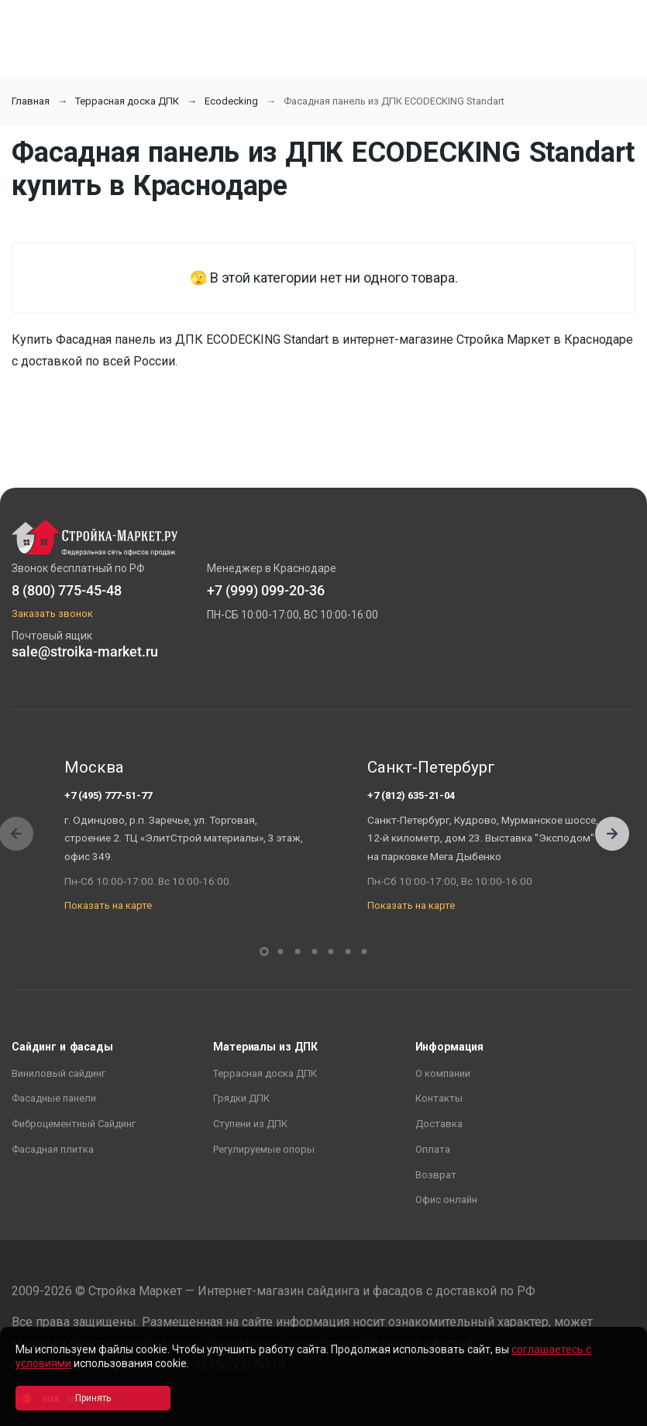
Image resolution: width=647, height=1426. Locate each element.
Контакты (439, 1098)
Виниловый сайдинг (58, 1073)
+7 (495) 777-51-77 (108, 795)
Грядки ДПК (241, 1098)
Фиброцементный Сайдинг (74, 1123)
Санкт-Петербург (431, 767)
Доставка (439, 1123)
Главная (31, 101)
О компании (442, 1073)
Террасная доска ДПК (127, 101)
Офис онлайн (446, 1199)
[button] (612, 834)
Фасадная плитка (53, 1149)
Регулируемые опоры (264, 1149)
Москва (94, 767)
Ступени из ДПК (250, 1123)
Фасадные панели (54, 1098)
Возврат (435, 1175)
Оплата (432, 1149)
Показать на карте (108, 905)
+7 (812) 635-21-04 (411, 795)
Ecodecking (231, 101)
